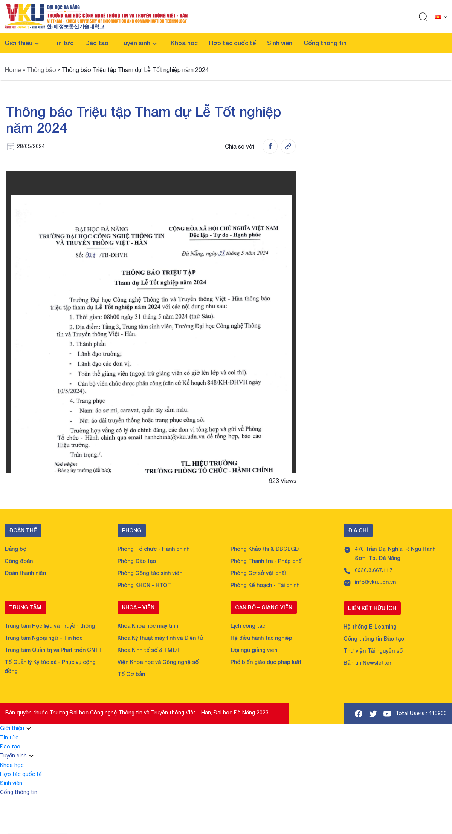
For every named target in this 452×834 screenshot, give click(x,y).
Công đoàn (19, 561)
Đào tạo (96, 42)
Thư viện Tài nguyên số (373, 650)
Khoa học (184, 42)
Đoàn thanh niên (25, 573)
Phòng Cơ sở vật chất (259, 573)
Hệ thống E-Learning (370, 626)
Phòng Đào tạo (137, 561)
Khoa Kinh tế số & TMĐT (149, 650)
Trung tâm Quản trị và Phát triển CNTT (53, 650)
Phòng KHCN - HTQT (144, 585)
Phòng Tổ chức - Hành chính (153, 549)
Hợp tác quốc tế (232, 42)
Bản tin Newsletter (367, 662)
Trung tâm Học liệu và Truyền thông (50, 625)
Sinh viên (279, 42)
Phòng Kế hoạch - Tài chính (265, 585)
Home (13, 69)
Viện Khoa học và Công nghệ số (158, 662)
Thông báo (41, 69)
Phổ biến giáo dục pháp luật (266, 662)
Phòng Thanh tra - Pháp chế (266, 561)
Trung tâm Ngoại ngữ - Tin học (43, 638)
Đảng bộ (15, 549)
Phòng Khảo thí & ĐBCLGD (265, 549)
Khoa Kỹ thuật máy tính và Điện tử (160, 638)
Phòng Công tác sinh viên (150, 573)
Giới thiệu (18, 42)
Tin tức (63, 42)
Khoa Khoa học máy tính (148, 625)
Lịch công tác (248, 625)
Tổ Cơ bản (131, 674)
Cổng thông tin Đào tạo (374, 638)
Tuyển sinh (135, 42)
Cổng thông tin (325, 42)
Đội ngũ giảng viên (254, 650)
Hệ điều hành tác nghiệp (261, 638)
